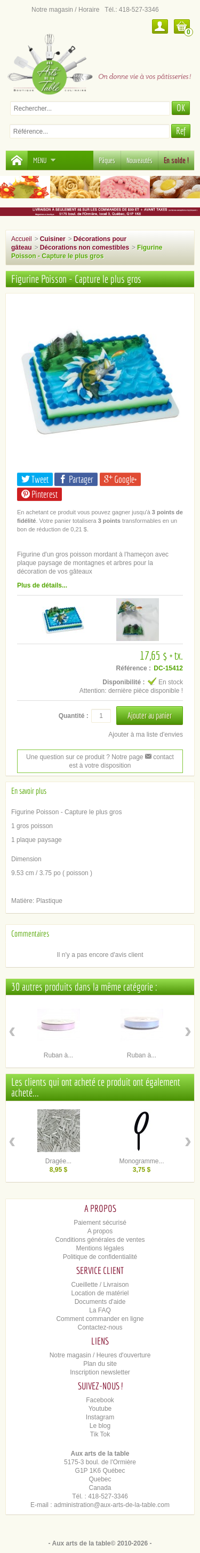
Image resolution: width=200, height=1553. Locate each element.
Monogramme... (141, 1161)
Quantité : (74, 716)
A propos (100, 1231)
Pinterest (39, 494)
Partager (76, 479)
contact (159, 757)
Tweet (35, 479)
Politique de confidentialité (100, 1257)
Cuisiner (53, 239)
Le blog (100, 1426)
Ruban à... (58, 1055)
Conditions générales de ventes (100, 1239)
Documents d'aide (100, 1301)
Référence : (133, 668)
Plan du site (100, 1363)
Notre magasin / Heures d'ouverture (100, 1355)
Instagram (100, 1417)
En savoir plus (28, 790)
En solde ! (176, 160)
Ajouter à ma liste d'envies (145, 734)
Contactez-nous (99, 1327)
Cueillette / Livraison (100, 1284)
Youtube (100, 1408)
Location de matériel (100, 1293)
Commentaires (30, 933)
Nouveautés (139, 160)
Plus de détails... (42, 585)
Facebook (100, 1400)
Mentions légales (100, 1248)
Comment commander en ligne (99, 1319)
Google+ (120, 479)
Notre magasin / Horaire (65, 9)
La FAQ (100, 1310)
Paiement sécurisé (100, 1222)
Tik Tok (100, 1434)
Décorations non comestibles (84, 247)
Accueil (21, 239)
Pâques (107, 160)
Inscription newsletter (100, 1372)
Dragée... (58, 1161)
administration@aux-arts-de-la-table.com (112, 1505)
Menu (44, 160)
